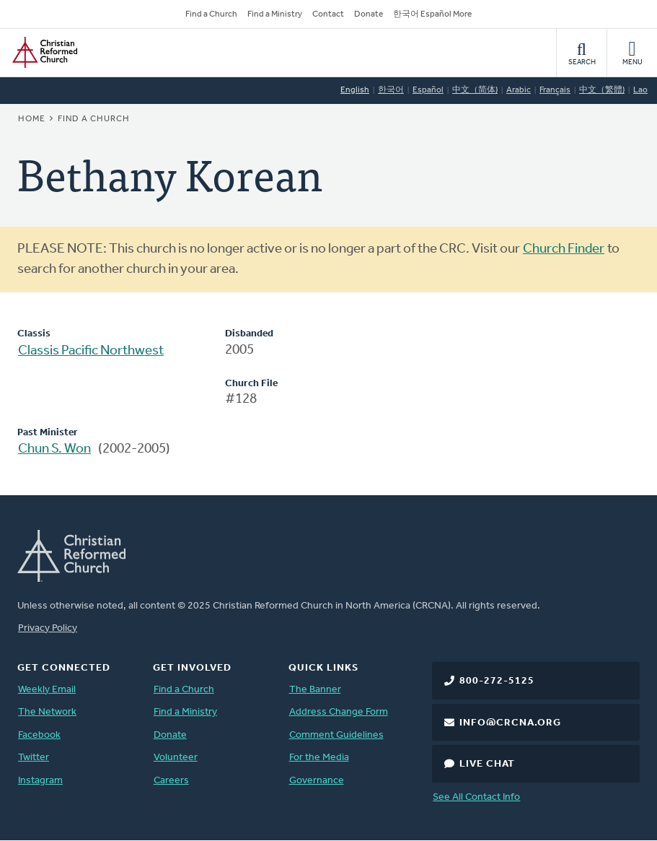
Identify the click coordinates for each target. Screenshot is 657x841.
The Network (47, 712)
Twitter (33, 757)
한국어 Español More (432, 14)
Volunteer (176, 757)
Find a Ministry (274, 14)
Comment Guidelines (336, 735)
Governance (316, 780)
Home (31, 119)
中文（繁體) (602, 90)
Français (554, 90)
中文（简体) (475, 90)
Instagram (40, 780)
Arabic (518, 90)
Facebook (39, 735)
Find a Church (211, 14)
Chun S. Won (54, 449)
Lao (640, 90)
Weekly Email (47, 689)
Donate (368, 14)
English (354, 90)
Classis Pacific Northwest (91, 351)
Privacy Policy (47, 628)
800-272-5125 (496, 681)
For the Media (319, 757)
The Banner (315, 689)
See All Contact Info (476, 797)
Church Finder (563, 249)
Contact (328, 14)
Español (428, 90)
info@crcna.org (510, 723)
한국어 (391, 90)
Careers (171, 780)
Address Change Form (338, 712)
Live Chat (487, 764)
